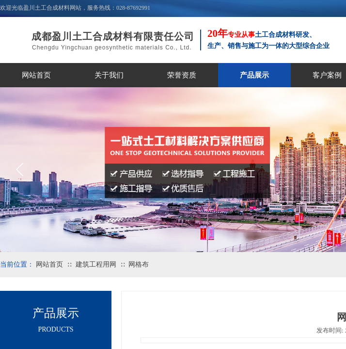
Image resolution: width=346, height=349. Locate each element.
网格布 (138, 264)
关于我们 (109, 75)
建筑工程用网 (96, 264)
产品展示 (254, 75)
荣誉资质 (181, 75)
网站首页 (36, 75)
